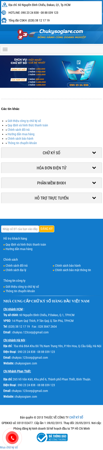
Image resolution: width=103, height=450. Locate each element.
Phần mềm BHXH (51, 183)
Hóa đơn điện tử (51, 168)
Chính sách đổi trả (19, 129)
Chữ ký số (51, 153)
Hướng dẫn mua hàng (21, 134)
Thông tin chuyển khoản (22, 143)
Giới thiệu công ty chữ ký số (24, 121)
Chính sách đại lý (16, 270)
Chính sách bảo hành (20, 138)
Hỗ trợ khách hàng (15, 239)
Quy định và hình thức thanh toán (28, 125)
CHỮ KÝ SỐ (41, 301)
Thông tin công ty (14, 281)
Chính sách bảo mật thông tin (73, 270)
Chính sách (10, 260)
